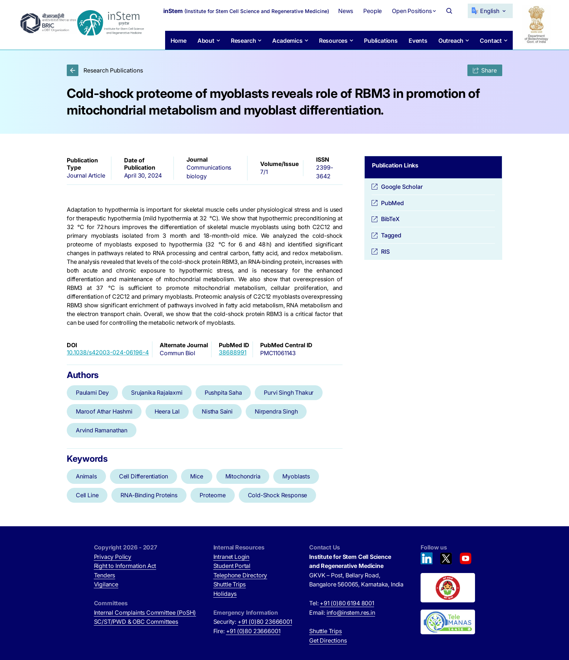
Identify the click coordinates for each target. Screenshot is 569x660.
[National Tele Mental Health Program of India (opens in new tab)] (448, 622)
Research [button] (243, 40)
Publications (381, 40)
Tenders (104, 575)
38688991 (232, 352)
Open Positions (412, 10)
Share (485, 70)
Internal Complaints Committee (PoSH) (145, 612)
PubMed (392, 203)
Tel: (341, 603)
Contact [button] (491, 40)
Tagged (391, 235)
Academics (287, 40)
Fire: (247, 631)
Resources (333, 40)
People (372, 10)
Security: (252, 621)
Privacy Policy (113, 556)
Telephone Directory (240, 575)
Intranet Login (231, 556)
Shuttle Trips (229, 584)
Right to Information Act (125, 565)
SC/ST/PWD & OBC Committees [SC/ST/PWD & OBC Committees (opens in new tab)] (136, 621)
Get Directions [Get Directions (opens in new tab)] (328, 640)
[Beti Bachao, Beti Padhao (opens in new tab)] (448, 588)
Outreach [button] (451, 40)
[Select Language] (490, 11)
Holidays (225, 593)
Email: (342, 612)
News (345, 10)
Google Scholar (402, 186)
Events (418, 40)
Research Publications (105, 70)
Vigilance (106, 584)
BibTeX (390, 219)
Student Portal (232, 565)
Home (178, 40)
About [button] (205, 40)
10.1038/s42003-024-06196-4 (108, 352)
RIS (385, 251)
